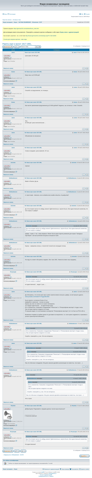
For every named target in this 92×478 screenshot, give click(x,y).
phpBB (42, 472)
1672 (10, 57)
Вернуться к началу (8, 68)
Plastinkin (13, 405)
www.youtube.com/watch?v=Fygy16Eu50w (37, 296)
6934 (10, 277)
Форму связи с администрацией (69, 32)
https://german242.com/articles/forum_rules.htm (26, 28)
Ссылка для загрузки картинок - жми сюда (15, 39)
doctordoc (13, 162)
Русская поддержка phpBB (46, 474)
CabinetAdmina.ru (52, 473)
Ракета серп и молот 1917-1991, (17, 44)
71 (10, 77)
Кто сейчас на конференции (10, 460)
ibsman (13, 71)
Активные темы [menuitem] (17, 19)
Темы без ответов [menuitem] (6, 19)
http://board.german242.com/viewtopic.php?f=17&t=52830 (41, 35)
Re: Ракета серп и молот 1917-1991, (33, 71)
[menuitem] (4, 14)
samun (13, 52)
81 (10, 167)
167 (10, 420)
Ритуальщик (13, 271)
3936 (10, 183)
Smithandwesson (13, 178)
